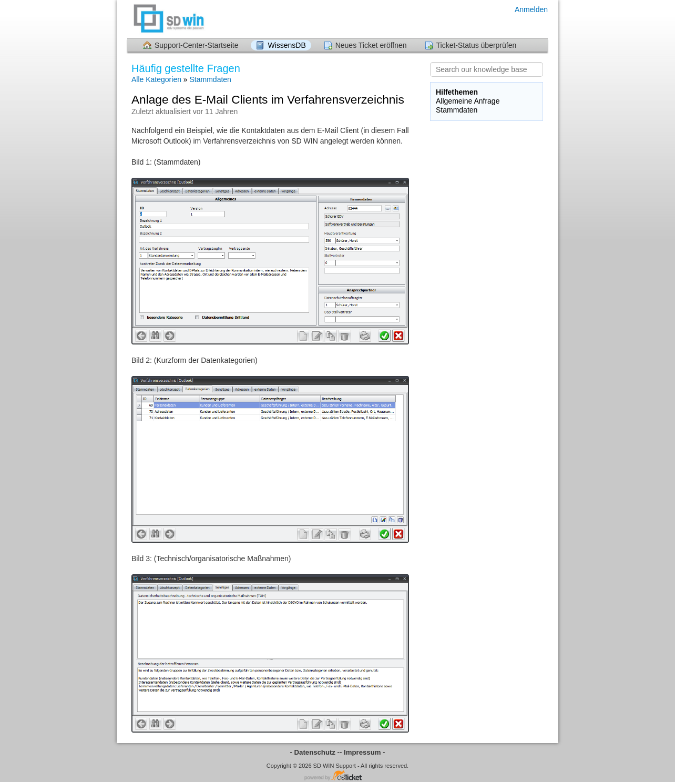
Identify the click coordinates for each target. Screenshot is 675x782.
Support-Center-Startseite (197, 45)
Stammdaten (210, 79)
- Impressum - (362, 752)
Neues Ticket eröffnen (371, 45)
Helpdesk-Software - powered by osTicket (337, 776)
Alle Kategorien (156, 79)
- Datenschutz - (315, 752)
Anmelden (531, 9)
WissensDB (286, 45)
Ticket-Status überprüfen (476, 45)
